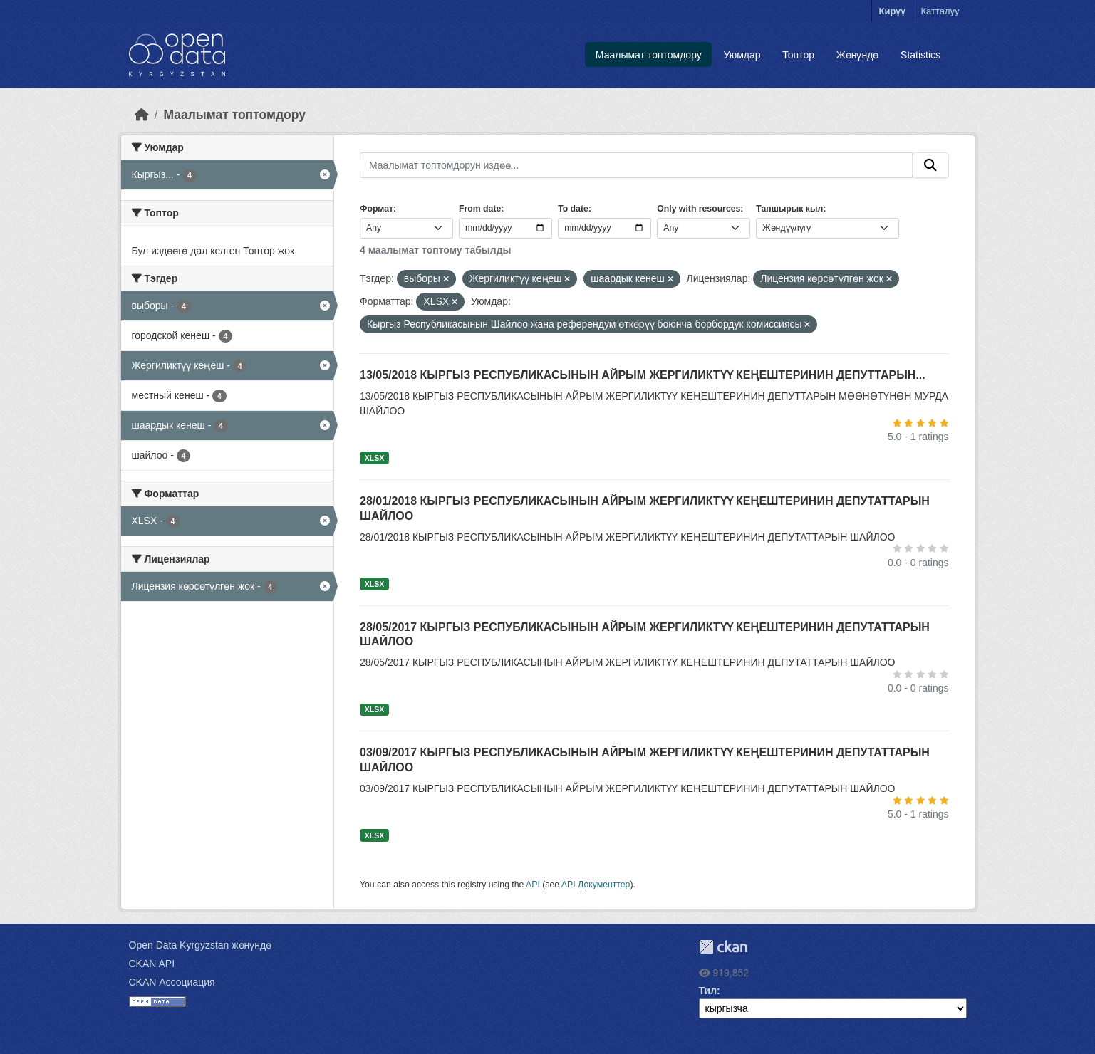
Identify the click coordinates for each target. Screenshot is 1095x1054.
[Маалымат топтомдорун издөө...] (636, 165)
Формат (376, 209)
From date (480, 209)
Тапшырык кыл (789, 209)
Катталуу (939, 11)
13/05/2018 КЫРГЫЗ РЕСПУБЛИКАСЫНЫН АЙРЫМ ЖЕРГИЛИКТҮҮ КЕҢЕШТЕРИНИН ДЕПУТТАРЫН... (642, 375)
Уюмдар (742, 55)
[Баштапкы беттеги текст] (142, 115)
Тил (708, 990)
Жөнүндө (857, 55)
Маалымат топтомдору (649, 55)
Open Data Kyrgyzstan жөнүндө (200, 945)
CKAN (723, 946)
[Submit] (930, 165)
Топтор (798, 55)
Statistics (920, 55)
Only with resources (698, 209)
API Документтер (595, 884)
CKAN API (152, 963)
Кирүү (892, 11)
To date (573, 209)
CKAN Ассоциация (172, 982)
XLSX (374, 458)
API (533, 884)
